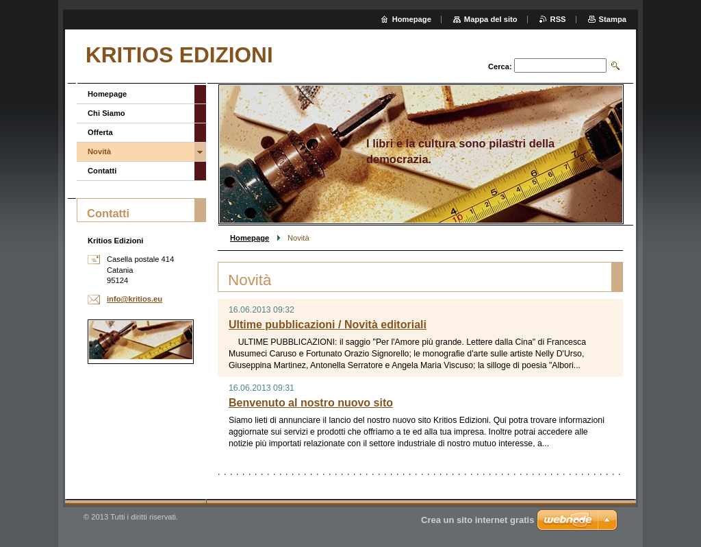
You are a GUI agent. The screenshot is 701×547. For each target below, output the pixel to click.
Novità (99, 151)
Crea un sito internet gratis (477, 520)
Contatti (102, 171)
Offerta (100, 132)
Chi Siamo (106, 113)
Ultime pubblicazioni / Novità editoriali (327, 324)
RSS (558, 19)
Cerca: (500, 66)
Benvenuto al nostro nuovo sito (311, 403)
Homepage (249, 238)
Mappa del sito (491, 19)
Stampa (612, 19)
